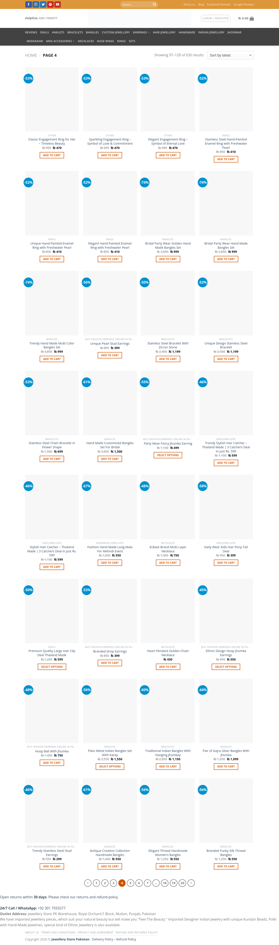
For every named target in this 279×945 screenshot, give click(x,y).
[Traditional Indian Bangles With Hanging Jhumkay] (168, 711)
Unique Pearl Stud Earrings (110, 344)
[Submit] (154, 4)
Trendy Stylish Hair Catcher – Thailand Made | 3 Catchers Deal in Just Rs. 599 (226, 447)
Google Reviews (244, 4)
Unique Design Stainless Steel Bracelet (225, 345)
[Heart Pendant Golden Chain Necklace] (168, 611)
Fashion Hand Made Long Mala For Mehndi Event (110, 549)
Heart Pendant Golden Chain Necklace (168, 653)
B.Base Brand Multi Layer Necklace (168, 549)
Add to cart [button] (52, 155)
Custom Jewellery (116, 32)
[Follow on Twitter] (43, 4)
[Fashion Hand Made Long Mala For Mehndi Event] (110, 507)
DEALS (44, 32)
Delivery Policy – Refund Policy (114, 939)
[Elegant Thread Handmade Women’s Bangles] (168, 810)
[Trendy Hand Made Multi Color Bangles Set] (52, 303)
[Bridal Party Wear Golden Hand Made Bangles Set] (168, 203)
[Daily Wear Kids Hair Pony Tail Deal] (226, 507)
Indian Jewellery (211, 32)
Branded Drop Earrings (110, 651)
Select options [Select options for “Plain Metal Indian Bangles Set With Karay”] (110, 766)
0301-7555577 (48, 18)
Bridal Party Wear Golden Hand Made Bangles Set (168, 245)
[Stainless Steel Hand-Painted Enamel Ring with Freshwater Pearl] (226, 99)
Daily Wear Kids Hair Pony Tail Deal (226, 549)
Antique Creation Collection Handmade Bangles (110, 853)
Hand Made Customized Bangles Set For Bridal (110, 445)
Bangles (92, 32)
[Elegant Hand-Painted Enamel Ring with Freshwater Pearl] (110, 203)
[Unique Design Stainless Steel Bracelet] (226, 303)
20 (182, 883)
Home (31, 55)
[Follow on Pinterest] (50, 4)
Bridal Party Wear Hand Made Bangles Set (226, 245)
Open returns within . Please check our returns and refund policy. (59, 897)
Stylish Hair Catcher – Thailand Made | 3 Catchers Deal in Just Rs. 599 (52, 551)
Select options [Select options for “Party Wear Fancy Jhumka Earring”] (168, 455)
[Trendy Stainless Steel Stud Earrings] (52, 810)
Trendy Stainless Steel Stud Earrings (51, 853)
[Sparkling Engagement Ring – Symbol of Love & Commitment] (110, 99)
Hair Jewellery (164, 32)
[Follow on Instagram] (35, 4)
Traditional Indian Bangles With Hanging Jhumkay (168, 753)
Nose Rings (105, 41)
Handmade (187, 32)
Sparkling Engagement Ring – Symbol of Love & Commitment (110, 141)
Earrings (141, 32)
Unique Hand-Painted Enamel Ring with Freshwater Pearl (51, 245)
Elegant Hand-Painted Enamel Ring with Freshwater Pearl (110, 245)
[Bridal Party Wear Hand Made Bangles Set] (226, 203)
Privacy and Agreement (96, 932)
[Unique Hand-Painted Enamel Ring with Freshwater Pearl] (52, 203)
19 (173, 883)
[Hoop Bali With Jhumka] (52, 711)
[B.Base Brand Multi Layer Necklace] (168, 507)
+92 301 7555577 (51, 908)
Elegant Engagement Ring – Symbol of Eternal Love (168, 141)
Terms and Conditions (58, 932)
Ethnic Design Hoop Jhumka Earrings (226, 653)
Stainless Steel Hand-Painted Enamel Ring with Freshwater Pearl (226, 143)
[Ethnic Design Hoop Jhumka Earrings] (226, 611)
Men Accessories (60, 41)
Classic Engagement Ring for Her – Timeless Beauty (52, 141)
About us (189, 4)
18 (165, 883)
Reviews (31, 32)
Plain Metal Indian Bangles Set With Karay (110, 753)
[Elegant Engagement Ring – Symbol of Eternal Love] (168, 99)
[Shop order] (230, 55)
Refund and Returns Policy (137, 932)
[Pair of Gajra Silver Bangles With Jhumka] (226, 711)
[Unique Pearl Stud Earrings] (110, 303)
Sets (132, 41)
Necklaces (86, 41)
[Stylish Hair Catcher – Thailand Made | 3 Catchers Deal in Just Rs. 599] (52, 507)
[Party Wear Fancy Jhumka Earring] (168, 403)
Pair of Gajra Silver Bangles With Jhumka (226, 753)
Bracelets (75, 32)
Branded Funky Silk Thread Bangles (225, 853)
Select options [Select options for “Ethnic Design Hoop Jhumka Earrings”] (226, 666)
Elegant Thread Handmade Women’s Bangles (167, 853)
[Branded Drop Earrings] (110, 611)
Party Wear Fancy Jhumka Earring (168, 443)
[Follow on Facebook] (28, 4)
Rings (121, 41)
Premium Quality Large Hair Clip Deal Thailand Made (52, 653)
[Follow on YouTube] (57, 4)
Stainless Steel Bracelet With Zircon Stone (168, 345)
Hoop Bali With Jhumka (52, 751)
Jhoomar (235, 32)
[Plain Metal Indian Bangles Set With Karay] (110, 711)
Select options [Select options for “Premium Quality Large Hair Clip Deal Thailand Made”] (52, 666)
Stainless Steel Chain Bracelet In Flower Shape (52, 445)
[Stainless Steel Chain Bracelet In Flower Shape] (52, 403)
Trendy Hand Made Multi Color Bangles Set (51, 345)
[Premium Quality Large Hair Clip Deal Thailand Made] (52, 611)
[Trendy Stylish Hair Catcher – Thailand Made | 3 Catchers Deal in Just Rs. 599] (226, 403)
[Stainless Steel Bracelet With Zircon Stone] (168, 303)
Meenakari (35, 41)
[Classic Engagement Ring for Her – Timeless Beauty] (52, 99)
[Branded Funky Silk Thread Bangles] (226, 810)
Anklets (58, 32)
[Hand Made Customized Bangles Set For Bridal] (110, 403)
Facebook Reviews (218, 4)
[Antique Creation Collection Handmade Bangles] (110, 810)
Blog (201, 4)
